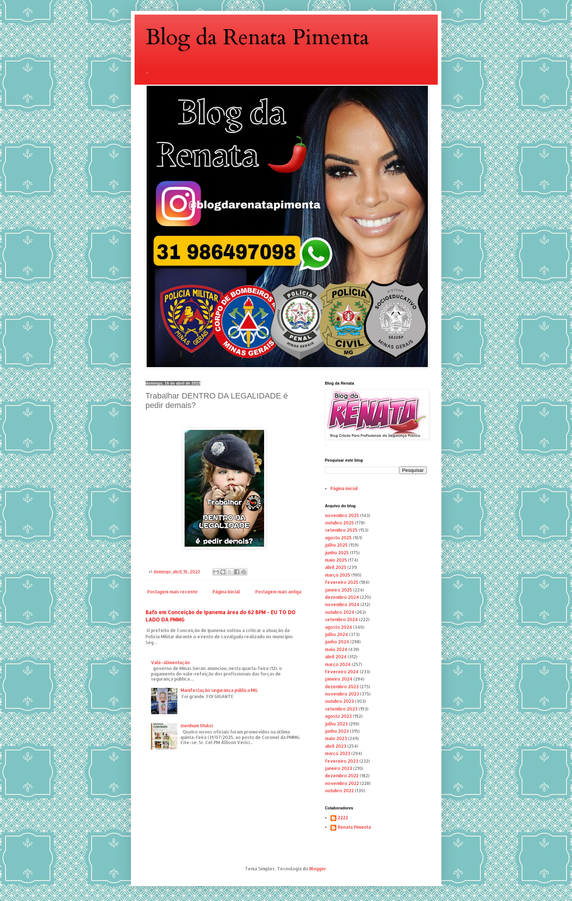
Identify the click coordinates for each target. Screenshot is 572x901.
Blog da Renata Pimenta (257, 37)
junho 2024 (337, 641)
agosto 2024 (338, 627)
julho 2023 (336, 724)
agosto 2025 (338, 537)
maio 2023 (336, 738)
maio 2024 (336, 649)
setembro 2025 (341, 530)
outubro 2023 (339, 701)
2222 (343, 817)
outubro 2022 (339, 790)
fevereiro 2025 (341, 582)
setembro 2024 (341, 619)
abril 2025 (335, 567)
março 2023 (337, 753)
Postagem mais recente (172, 591)
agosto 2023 (338, 716)
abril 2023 (335, 746)
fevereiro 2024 (342, 671)
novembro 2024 (342, 604)
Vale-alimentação (170, 662)
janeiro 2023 (338, 768)
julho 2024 (336, 634)
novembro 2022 (342, 783)
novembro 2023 (342, 694)
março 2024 (338, 664)
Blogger (317, 868)
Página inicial (226, 591)
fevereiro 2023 (341, 761)
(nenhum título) (197, 725)
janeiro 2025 (338, 590)
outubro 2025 (339, 522)
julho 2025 (336, 545)
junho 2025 (337, 552)
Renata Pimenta (354, 827)
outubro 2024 (339, 612)
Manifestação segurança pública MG (219, 690)
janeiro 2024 (338, 679)
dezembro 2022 (342, 775)
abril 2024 (336, 656)
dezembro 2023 (342, 686)
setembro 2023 (341, 709)
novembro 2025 (342, 515)
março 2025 (337, 575)
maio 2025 (336, 560)
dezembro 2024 (342, 597)
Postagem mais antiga (278, 591)
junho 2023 (337, 731)
